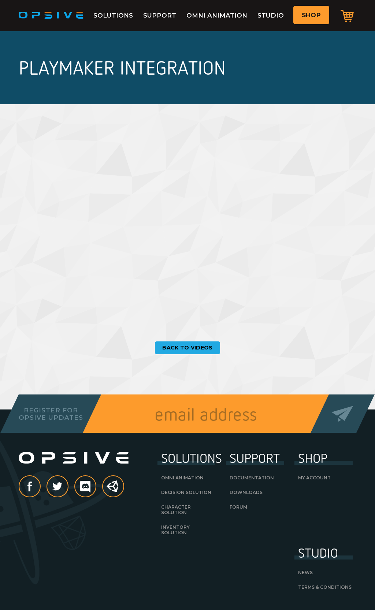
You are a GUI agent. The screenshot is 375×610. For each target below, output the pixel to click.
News (305, 572)
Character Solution (176, 509)
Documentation (252, 477)
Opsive (51, 15)
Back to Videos (187, 347)
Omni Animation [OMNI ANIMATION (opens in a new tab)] (182, 477)
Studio (270, 15)
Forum (238, 507)
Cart (347, 16)
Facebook (40, 487)
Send (342, 413)
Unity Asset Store (113, 490)
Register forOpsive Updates (51, 414)
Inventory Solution (175, 529)
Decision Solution (186, 492)
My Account (314, 477)
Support (159, 15)
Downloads (246, 492)
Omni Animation (216, 15)
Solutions (113, 15)
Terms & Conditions (325, 587)
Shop (311, 15)
